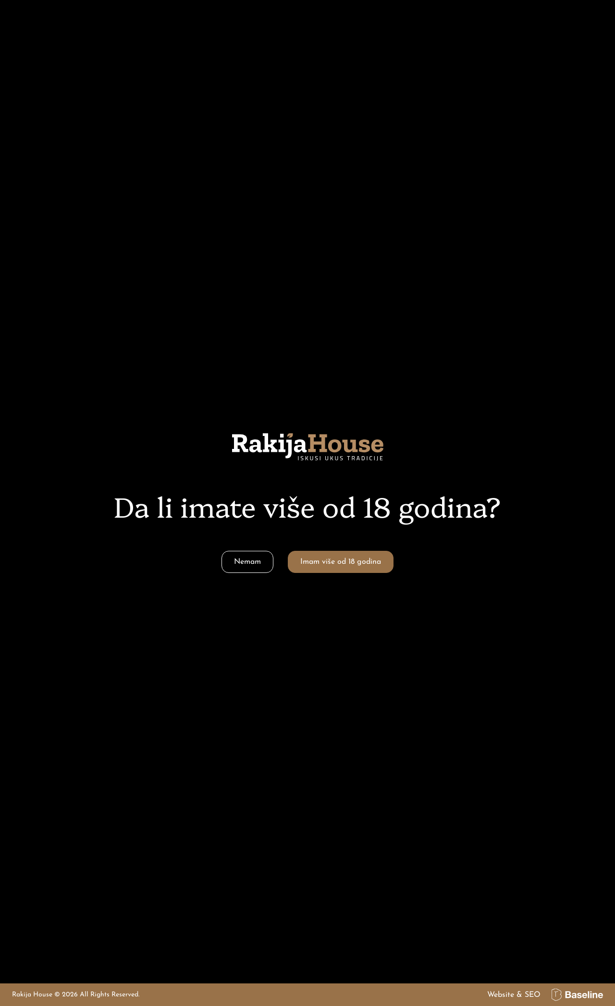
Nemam (247, 562)
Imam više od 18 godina (340, 562)
